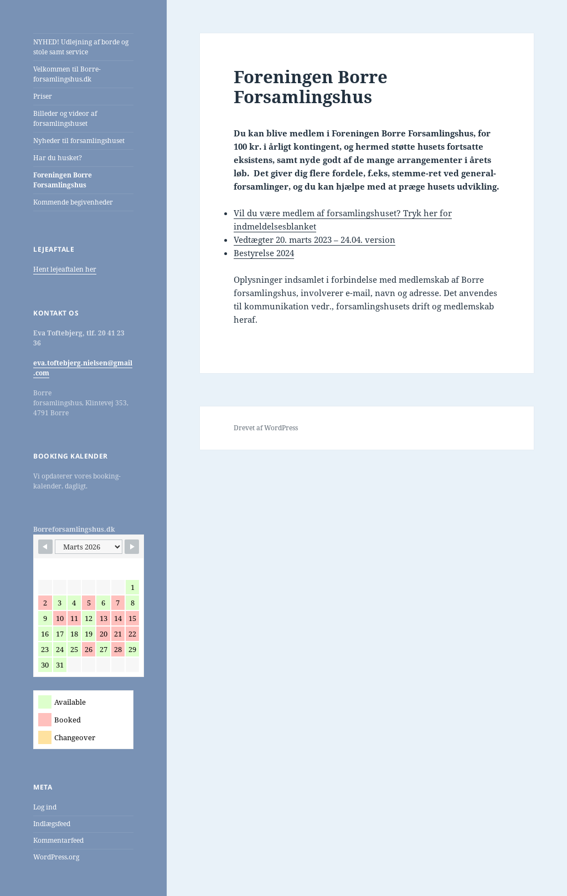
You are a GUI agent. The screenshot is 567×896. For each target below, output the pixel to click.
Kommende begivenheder (73, 202)
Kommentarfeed (58, 840)
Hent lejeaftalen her (64, 269)
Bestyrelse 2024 (264, 252)
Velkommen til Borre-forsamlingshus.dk (67, 74)
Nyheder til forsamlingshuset (79, 140)
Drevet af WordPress (266, 427)
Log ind (44, 807)
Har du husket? (57, 157)
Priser (42, 96)
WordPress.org (56, 857)
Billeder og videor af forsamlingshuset (65, 118)
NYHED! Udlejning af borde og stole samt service (80, 47)
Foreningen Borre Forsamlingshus (62, 180)
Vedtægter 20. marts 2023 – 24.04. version (314, 239)
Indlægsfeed (51, 823)
